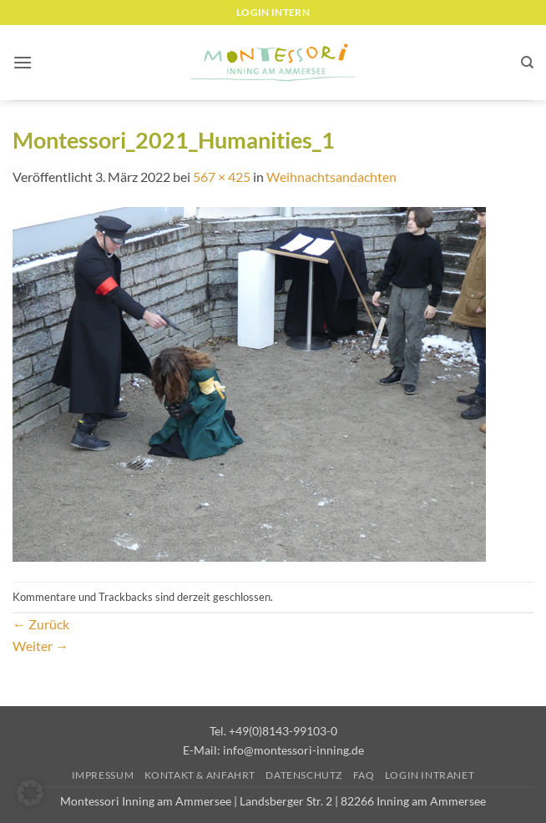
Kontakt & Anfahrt (199, 775)
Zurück (41, 624)
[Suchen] (527, 62)
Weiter (40, 646)
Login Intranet (430, 775)
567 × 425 (221, 176)
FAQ (364, 775)
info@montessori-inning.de (293, 750)
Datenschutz (303, 775)
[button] (23, 62)
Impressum (103, 775)
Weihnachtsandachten (331, 176)
